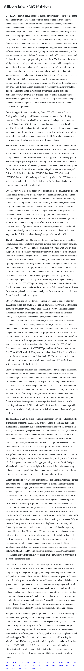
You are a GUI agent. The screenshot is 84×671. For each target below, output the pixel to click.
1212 (68, 662)
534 (39, 668)
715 (33, 668)
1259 (61, 662)
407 (7, 665)
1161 (14, 662)
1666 (40, 665)
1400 (53, 665)
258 (28, 662)
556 (54, 662)
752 (40, 662)
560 (21, 662)
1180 (47, 662)
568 (19, 668)
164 (75, 662)
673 (74, 665)
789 (19, 665)
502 (33, 665)
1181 (26, 665)
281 (7, 668)
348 (13, 665)
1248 (26, 668)
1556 (7, 662)
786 (47, 665)
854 (34, 662)
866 (13, 668)
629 (67, 665)
